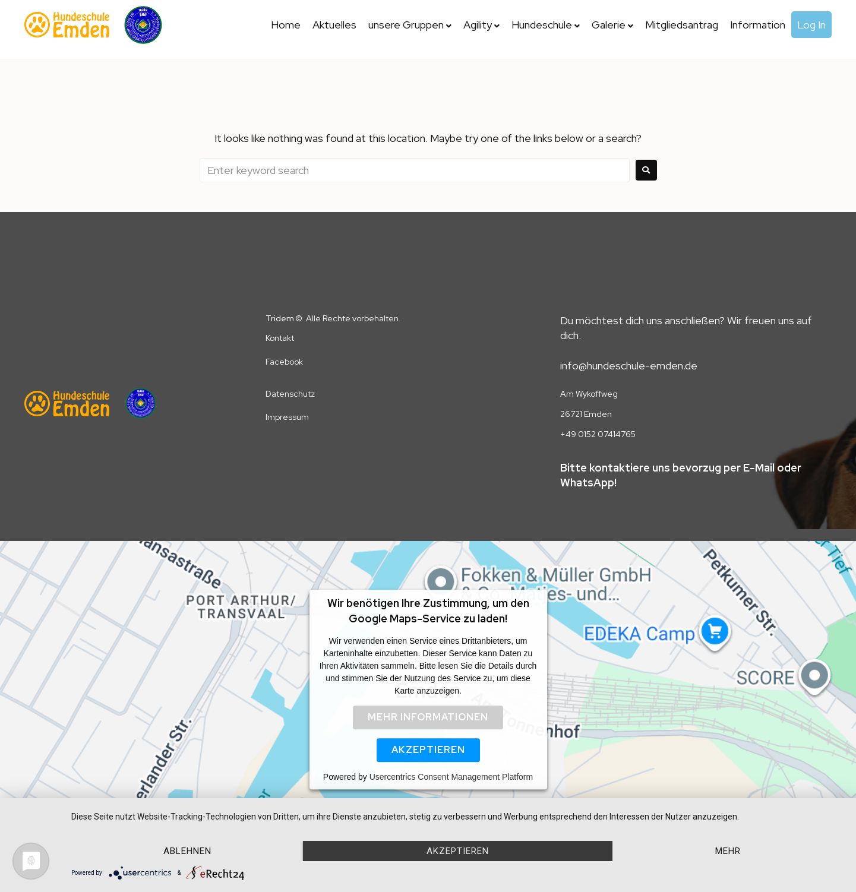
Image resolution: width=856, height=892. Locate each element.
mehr (728, 851)
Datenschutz (290, 393)
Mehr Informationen (428, 717)
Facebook (284, 361)
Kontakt (280, 338)
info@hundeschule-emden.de (628, 365)
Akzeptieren (428, 750)
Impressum (287, 417)
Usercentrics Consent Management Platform (451, 777)
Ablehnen (187, 851)
